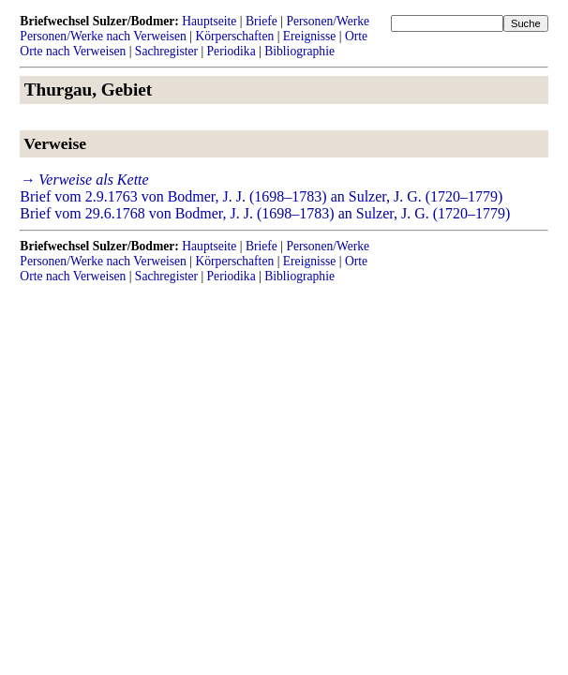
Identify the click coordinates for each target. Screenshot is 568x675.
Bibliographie (299, 51)
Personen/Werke (327, 21)
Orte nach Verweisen (73, 51)
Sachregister (166, 51)
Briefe (261, 21)
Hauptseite (209, 21)
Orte (356, 36)
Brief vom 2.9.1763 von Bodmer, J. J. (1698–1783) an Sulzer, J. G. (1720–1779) (261, 196)
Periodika (231, 51)
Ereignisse (309, 36)
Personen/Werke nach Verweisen (103, 36)
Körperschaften (234, 36)
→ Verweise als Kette (84, 180)
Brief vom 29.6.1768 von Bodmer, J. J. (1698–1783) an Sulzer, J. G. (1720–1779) (265, 213)
